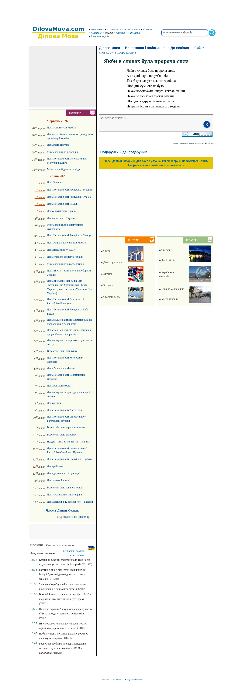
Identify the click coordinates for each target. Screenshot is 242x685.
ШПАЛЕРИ (133, 33)
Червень (51, 510)
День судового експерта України (65, 256)
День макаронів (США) (60, 385)
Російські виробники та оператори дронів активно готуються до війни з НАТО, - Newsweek (62, 648)
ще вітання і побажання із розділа (194, 143)
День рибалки (55, 466)
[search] (184, 33)
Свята (105, 251)
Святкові (165, 250)
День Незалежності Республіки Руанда (69, 196)
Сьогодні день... (111, 296)
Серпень (73, 510)
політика (117, 679)
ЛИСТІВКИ (120, 33)
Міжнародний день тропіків (62, 152)
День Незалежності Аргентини (64, 410)
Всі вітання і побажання (145, 48)
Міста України (168, 299)
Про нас (104, 679)
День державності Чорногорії (63, 473)
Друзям (106, 273)
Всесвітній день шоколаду (62, 434)
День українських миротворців (64, 494)
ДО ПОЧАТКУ (96, 29)
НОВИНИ (146, 29)
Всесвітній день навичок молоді (65, 487)
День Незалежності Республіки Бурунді (69, 189)
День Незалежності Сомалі (62, 203)
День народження (112, 262)
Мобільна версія (99, 36)
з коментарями (76, 555)
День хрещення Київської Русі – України (70, 501)
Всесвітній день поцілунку (62, 351)
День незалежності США (61, 249)
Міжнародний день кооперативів (65, 264)
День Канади (54, 182)
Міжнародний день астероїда (63, 169)
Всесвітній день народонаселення (66, 427)
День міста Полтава (58, 144)
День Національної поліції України (67, 242)
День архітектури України (61, 211)
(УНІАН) (87, 564)
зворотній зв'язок (134, 679)
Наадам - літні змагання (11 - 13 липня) (69, 441)
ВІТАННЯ (108, 33)
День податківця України (61, 218)
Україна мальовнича (171, 289)
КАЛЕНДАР (95, 33)
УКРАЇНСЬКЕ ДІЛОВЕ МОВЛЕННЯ (122, 29)
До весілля (180, 48)
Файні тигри (167, 260)
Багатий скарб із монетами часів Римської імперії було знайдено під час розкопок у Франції (62, 574)
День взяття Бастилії (58, 480)
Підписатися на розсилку (75, 516)
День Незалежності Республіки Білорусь (70, 235)
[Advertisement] (121, 11)
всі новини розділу (74, 551)
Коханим (107, 285)
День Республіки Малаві (61, 368)
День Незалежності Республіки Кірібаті (69, 459)
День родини (54, 403)
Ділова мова (109, 48)
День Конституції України (62, 127)
